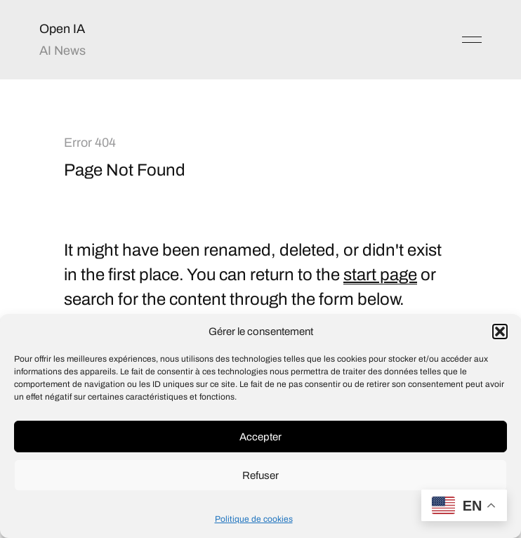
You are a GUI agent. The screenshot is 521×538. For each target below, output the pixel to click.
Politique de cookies (254, 519)
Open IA (62, 29)
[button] (500, 331)
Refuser (260, 475)
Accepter (260, 436)
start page (380, 274)
